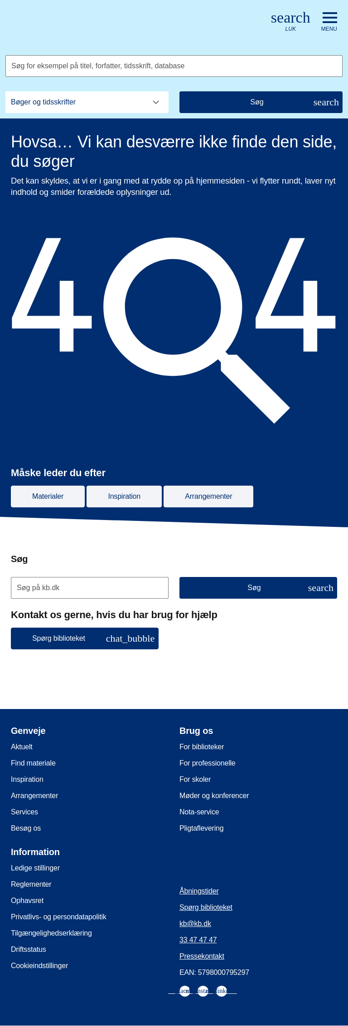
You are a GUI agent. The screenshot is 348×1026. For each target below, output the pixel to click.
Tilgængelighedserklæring (51, 933)
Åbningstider (199, 891)
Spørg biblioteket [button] (93, 638)
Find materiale (33, 763)
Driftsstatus (28, 949)
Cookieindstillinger (39, 965)
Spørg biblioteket (205, 907)
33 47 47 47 (198, 940)
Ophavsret (27, 900)
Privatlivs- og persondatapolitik (58, 917)
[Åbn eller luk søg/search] (290, 22)
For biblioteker (201, 747)
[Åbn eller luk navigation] (329, 22)
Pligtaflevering (201, 828)
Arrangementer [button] (208, 496)
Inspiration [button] (124, 496)
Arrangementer (34, 795)
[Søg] (261, 102)
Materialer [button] (47, 496)
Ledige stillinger (35, 868)
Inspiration (27, 779)
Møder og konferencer (214, 795)
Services (24, 812)
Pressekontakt (201, 956)
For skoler (195, 779)
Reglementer (31, 884)
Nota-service (199, 812)
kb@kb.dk (195, 923)
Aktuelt (22, 747)
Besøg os (26, 828)
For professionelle (207, 763)
